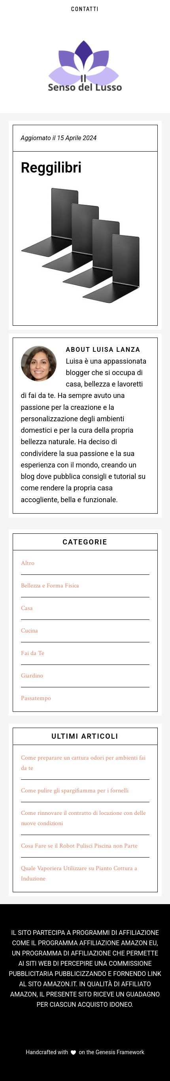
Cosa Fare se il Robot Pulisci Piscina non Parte (79, 846)
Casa (27, 608)
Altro (27, 563)
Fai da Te (32, 653)
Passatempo (36, 698)
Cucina (29, 631)
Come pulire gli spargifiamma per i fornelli (74, 790)
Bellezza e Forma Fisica (50, 586)
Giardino (32, 676)
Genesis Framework (119, 1052)
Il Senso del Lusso (84, 65)
